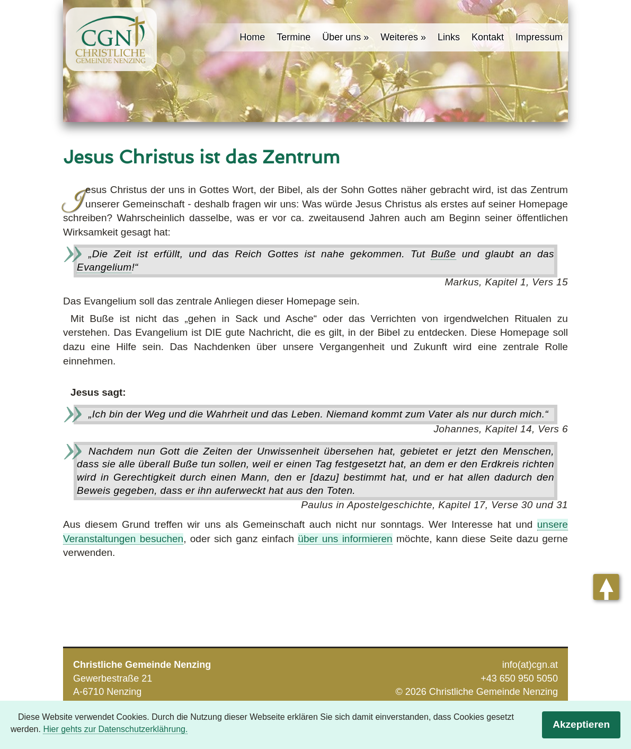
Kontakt (488, 37)
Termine (293, 37)
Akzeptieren (581, 724)
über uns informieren (345, 538)
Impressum (539, 37)
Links (449, 37)
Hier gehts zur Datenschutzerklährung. (115, 729)
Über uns (341, 37)
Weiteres (399, 37)
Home (252, 37)
